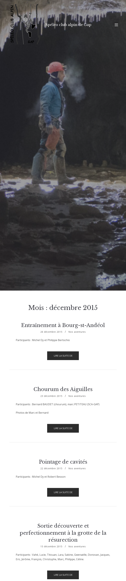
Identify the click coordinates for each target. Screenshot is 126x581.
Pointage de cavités (63, 462)
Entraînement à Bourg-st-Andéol (63, 325)
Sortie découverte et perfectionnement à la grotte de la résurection (63, 533)
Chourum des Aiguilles (63, 389)
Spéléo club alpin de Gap (68, 25)
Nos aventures (77, 331)
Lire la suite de (66, 357)
